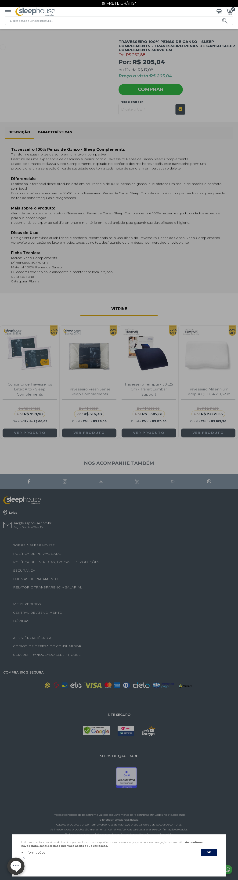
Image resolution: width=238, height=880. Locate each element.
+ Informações (33, 852)
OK (209, 852)
